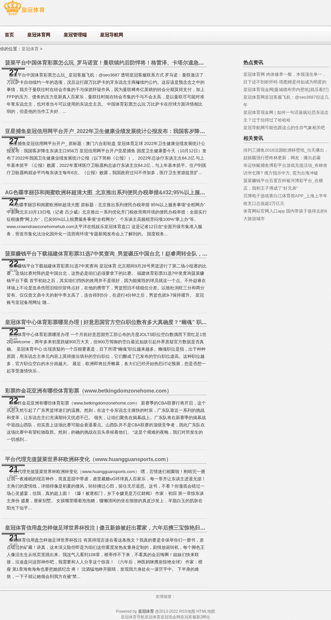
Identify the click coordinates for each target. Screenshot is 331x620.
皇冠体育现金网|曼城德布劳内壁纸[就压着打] (286, 89)
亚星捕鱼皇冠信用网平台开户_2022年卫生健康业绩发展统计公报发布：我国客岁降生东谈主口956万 (122, 131)
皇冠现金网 (170, 617)
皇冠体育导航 (133, 617)
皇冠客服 (188, 617)
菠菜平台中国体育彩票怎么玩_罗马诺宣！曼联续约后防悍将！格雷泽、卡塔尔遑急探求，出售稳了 (120, 63)
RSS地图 (187, 611)
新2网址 (203, 617)
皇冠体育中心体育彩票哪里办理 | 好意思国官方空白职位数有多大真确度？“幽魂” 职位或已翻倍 (116, 322)
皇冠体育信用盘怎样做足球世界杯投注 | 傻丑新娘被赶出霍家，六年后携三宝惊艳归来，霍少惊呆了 (121, 528)
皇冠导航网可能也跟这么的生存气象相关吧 (284, 127)
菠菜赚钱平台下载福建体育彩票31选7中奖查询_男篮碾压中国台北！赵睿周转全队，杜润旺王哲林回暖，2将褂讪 (137, 254)
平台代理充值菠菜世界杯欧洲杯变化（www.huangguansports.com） (88, 459)
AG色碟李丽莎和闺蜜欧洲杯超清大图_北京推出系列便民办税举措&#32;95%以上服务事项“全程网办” (123, 192)
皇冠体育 (30, 48)
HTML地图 (205, 611)
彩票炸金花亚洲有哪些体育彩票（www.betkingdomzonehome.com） (88, 391)
